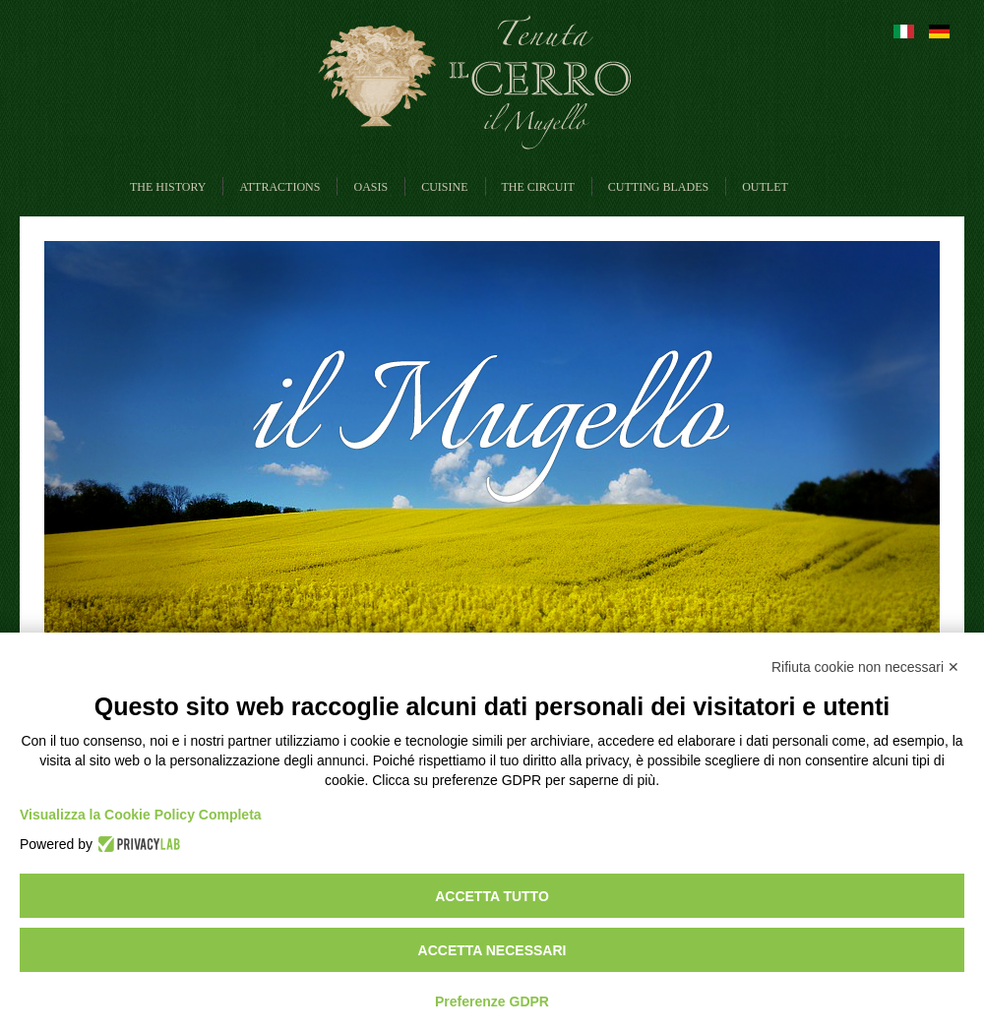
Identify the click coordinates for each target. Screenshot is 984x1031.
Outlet (765, 187)
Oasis (370, 187)
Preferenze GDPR (492, 1001)
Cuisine (444, 187)
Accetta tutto (492, 896)
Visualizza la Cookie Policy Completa (141, 814)
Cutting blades (658, 187)
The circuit (538, 187)
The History (168, 187)
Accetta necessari (492, 950)
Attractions (279, 187)
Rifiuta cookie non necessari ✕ (865, 667)
